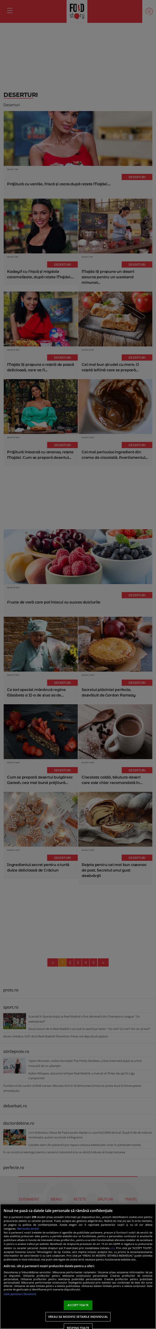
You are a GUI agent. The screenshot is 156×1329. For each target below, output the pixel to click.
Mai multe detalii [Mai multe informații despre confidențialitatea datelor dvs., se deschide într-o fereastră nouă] (28, 1228)
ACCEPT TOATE (78, 1305)
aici (112, 1248)
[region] (78, 1266)
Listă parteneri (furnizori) (20, 1294)
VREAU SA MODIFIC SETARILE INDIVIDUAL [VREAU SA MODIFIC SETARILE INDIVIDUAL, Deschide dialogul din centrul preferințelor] (78, 1317)
